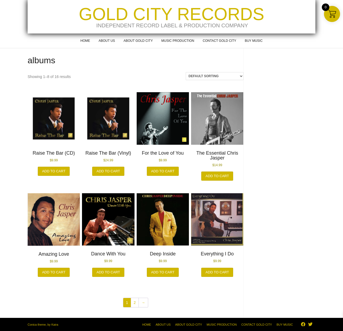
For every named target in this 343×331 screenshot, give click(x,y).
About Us (107, 41)
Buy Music (253, 41)
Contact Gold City (219, 41)
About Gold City (138, 41)
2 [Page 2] (135, 302)
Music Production (177, 41)
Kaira (54, 324)
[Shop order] (215, 76)
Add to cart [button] (53, 171)
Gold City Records (171, 14)
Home (85, 41)
